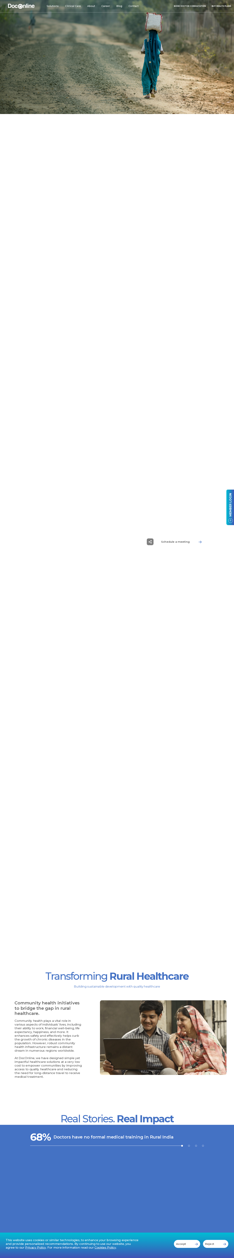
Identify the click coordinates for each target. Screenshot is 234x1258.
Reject (215, 1244)
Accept (187, 1244)
